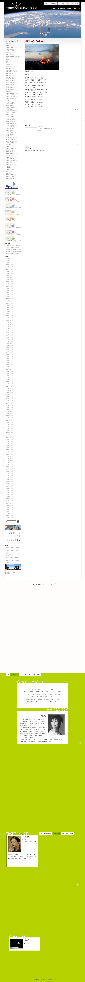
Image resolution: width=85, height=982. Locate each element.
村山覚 (76, 109)
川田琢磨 (8, 173)
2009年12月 (8, 502)
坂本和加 (8, 63)
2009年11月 (8, 504)
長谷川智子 (8, 155)
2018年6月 (8, 309)
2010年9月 (8, 485)
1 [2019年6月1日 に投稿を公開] (17, 535)
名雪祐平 (8, 43)
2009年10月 (8, 505)
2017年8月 (8, 328)
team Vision (40, 583)
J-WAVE (39, 699)
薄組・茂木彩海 (9, 77)
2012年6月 (8, 445)
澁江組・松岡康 (9, 139)
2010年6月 (8, 490)
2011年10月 (8, 460)
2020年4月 (8, 268)
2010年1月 (8, 500)
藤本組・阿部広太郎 (10, 82)
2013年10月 (8, 415)
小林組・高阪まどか (10, 118)
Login (58, 583)
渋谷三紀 (8, 171)
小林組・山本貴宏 (10, 132)
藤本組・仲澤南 (9, 87)
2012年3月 (8, 451)
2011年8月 (8, 464)
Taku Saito (7, 573)
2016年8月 (8, 351)
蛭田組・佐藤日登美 (10, 93)
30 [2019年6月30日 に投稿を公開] (19, 540)
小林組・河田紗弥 (10, 125)
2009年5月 (8, 515)
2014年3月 (8, 405)
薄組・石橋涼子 (9, 73)
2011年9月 (8, 462)
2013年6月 (8, 422)
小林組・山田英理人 (10, 112)
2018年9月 (8, 303)
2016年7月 (8, 353)
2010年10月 (8, 483)
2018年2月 (8, 317)
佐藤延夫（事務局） (10, 51)
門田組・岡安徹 (9, 150)
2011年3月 (8, 473)
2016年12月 (8, 343)
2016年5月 (8, 356)
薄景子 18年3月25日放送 (12, 557)
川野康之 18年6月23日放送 (12, 554)
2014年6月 (8, 400)
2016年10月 (8, 347)
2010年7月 (8, 488)
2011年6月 (8, 468)
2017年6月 (8, 332)
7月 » (9, 542)
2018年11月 (8, 300)
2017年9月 (8, 326)
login (83, 0)
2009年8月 (8, 509)
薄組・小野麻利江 (10, 70)
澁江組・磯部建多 (10, 143)
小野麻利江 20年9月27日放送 (13, 245)
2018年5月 (8, 311)
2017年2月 (8, 339)
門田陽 (7, 146)
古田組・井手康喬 (10, 159)
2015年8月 (8, 373)
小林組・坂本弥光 (10, 102)
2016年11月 (8, 345)
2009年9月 (8, 507)
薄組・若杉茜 (9, 75)
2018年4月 (8, 313)
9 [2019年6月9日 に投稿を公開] (19, 536)
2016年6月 (8, 354)
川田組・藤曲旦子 (10, 178)
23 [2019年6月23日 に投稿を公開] (19, 539)
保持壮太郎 (8, 54)
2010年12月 (8, 479)
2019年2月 (8, 294)
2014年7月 (8, 398)
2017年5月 (8, 334)
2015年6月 (8, 377)
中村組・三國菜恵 (10, 47)
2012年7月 (8, 443)
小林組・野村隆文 (10, 134)
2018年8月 (8, 305)
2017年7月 (8, 330)
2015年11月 (8, 368)
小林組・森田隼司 (10, 128)
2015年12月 (8, 366)
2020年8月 (8, 260)
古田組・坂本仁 (9, 162)
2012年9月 (8, 439)
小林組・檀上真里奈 (10, 119)
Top (27, 583)
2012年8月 (8, 441)
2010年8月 (8, 487)
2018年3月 (8, 315)
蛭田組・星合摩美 (10, 98)
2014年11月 (8, 390)
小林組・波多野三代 (10, 111)
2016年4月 (8, 358)
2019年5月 (8, 288)
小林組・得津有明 (10, 127)
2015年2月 (8, 385)
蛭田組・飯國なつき (10, 96)
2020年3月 (8, 269)
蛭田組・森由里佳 (10, 95)
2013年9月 (8, 417)
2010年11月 (8, 481)
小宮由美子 (8, 166)
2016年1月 (8, 364)
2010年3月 (8, 496)
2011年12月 (8, 456)
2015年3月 (8, 383)
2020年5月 (8, 266)
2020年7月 (8, 262)
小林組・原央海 (9, 121)
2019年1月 (8, 296)
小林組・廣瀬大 (9, 109)
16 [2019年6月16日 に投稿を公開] (19, 538)
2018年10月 (8, 302)
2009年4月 (8, 517)
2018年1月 (8, 319)
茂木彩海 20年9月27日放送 (12, 253)
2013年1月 (8, 432)
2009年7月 (8, 511)
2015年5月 (8, 379)
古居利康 (8, 61)
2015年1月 (8, 386)
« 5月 (6, 542)
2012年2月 (8, 453)
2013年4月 (8, 426)
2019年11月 (8, 277)
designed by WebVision (10, 572)
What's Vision (32, 583)
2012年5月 (8, 447)
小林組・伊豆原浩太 (10, 107)
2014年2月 (8, 407)
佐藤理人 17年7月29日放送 (12, 560)
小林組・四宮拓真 (10, 123)
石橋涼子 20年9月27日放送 (12, 247)
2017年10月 (8, 324)
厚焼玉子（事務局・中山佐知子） (13, 56)
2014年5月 (8, 402)
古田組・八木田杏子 (10, 160)
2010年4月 (8, 494)
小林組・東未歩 (9, 103)
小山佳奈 (8, 66)
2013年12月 (8, 411)
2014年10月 (8, 392)
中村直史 (8, 45)
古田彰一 (8, 157)
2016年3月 (8, 360)
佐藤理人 (8, 52)
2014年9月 (8, 394)
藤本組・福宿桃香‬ (10, 86)
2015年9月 (8, 371)
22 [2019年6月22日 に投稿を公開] (17, 539)
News (53, 583)
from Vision (47, 583)
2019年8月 (8, 283)
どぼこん (8, 562)
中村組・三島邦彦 (10, 49)
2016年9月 (8, 349)
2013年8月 (8, 419)
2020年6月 (8, 264)
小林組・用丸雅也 (10, 130)
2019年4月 (8, 290)
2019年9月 (8, 281)
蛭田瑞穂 (8, 91)
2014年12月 (8, 388)
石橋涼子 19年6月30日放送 (12, 550)
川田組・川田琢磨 (10, 176)
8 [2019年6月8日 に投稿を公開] (17, 536)
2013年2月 (8, 430)
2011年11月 (8, 458)
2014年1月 (8, 409)
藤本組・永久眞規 (10, 89)
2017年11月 (8, 322)
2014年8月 (8, 396)
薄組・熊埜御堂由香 (10, 71)
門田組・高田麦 (9, 151)
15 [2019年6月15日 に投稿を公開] (17, 538)
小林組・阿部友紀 (10, 116)
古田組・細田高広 (10, 164)
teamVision (57, 833)
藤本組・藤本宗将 (10, 79)
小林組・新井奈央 (10, 105)
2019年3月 (8, 292)
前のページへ (29, 114)
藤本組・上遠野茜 (10, 84)
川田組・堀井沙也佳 (10, 175)
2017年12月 (8, 320)
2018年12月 (8, 298)
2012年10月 (8, 437)
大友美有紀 (8, 64)
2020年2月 (8, 271)
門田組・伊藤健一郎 (10, 153)
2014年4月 (8, 403)
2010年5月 (8, 492)
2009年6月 (8, 513)
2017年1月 (8, 341)
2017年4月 (8, 336)
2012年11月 (8, 436)
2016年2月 (8, 362)
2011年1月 (8, 477)
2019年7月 (8, 285)
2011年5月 (8, 470)
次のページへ (74, 114)
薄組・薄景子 (9, 68)
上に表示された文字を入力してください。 (34, 152)
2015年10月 (8, 370)
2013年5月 (8, 424)
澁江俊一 (8, 135)
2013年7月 (8, 420)
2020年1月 (8, 273)
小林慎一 (8, 100)
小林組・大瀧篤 (9, 114)
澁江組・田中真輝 (10, 141)
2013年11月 (8, 413)
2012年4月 (8, 449)
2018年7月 (8, 307)
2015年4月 (8, 381)
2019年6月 (8, 286)
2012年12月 (8, 434)
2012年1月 (8, 454)
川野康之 (8, 59)
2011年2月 (8, 475)
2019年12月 (8, 275)
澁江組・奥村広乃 (10, 137)
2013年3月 (8, 428)
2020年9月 (8, 258)
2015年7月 (8, 375)
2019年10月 (8, 279)
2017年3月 (8, 337)
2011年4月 (8, 471)
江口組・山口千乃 (10, 169)
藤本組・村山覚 (9, 80)
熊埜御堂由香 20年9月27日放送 (13, 249)
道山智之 (8, 144)
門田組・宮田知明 (10, 148)
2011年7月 (8, 466)
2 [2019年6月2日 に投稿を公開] (19, 535)
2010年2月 (8, 498)
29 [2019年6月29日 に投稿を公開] (17, 540)
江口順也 (8, 167)
